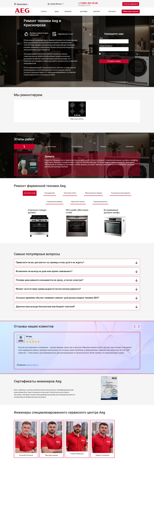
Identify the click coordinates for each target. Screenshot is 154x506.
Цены (57, 11)
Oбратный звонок (131, 11)
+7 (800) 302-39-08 (88, 3)
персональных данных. (108, 56)
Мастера (96, 11)
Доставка (84, 11)
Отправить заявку (114, 61)
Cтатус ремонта (131, 4)
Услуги (43, 11)
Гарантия (67, 11)
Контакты (112, 11)
